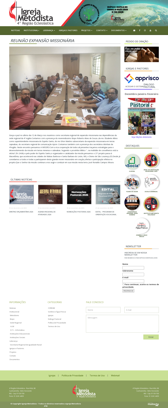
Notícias (15, 30)
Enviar (151, 337)
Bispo (12, 319)
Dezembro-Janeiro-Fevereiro (141, 94)
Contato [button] (101, 30)
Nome (125, 264)
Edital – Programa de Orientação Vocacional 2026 (106, 214)
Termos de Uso (54, 326)
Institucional (14, 312)
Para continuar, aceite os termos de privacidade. (140, 285)
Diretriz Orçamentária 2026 (21, 212)
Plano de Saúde (132, 191)
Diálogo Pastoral (54, 319)
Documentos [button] (118, 30)
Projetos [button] (86, 30)
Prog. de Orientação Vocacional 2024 (151, 170)
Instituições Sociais (17, 337)
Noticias (13, 308)
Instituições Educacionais (20, 334)
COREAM (51, 308)
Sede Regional (16, 323)
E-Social (132, 171)
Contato (13, 356)
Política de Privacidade (57, 323)
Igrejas (50, 315)
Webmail (115, 375)
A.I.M (12, 326)
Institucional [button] (31, 30)
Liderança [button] (49, 30)
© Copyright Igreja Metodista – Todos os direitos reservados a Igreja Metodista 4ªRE (45, 404)
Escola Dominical (151, 191)
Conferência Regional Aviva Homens (132, 213)
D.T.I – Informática (17, 330)
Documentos (15, 359)
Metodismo (14, 315)
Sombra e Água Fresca (141, 235)
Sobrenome (127, 271)
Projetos (13, 352)
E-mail (125, 277)
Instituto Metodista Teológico (151, 214)
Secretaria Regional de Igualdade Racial (26, 345)
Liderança (13, 341)
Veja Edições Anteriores (142, 137)
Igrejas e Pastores (68, 30)
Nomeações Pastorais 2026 (78, 212)
